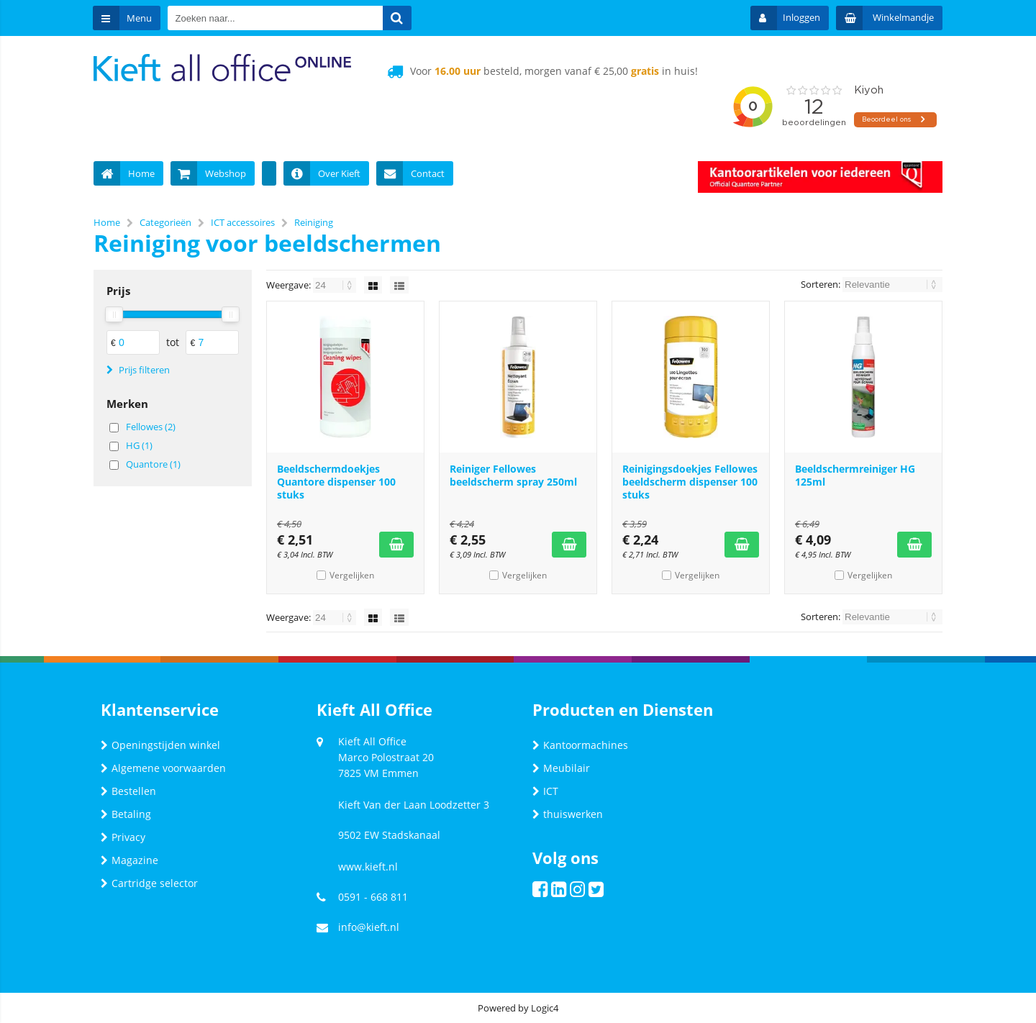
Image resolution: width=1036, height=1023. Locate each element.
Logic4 (544, 1007)
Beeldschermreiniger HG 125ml (855, 475)
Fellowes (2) (151, 426)
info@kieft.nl (368, 927)
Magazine (129, 860)
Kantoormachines (580, 745)
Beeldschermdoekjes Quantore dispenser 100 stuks (336, 481)
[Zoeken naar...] (397, 18)
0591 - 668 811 (373, 897)
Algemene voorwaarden (163, 768)
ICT (545, 791)
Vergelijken (352, 575)
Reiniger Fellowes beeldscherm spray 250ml (513, 475)
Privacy (123, 837)
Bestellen (128, 791)
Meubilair (561, 768)
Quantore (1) (153, 464)
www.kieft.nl (368, 866)
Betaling (126, 814)
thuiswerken (567, 814)
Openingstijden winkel (160, 745)
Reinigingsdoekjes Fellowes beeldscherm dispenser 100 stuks (690, 481)
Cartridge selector (149, 883)
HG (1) (139, 445)
